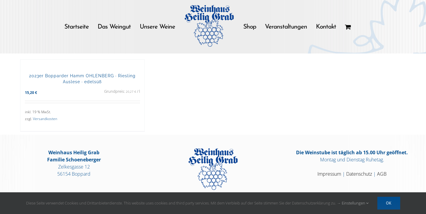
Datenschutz (359, 174)
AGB (382, 174)
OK (389, 203)
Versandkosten (45, 119)
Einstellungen (355, 203)
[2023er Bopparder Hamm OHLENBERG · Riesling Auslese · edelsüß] (82, 63)
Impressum (329, 174)
